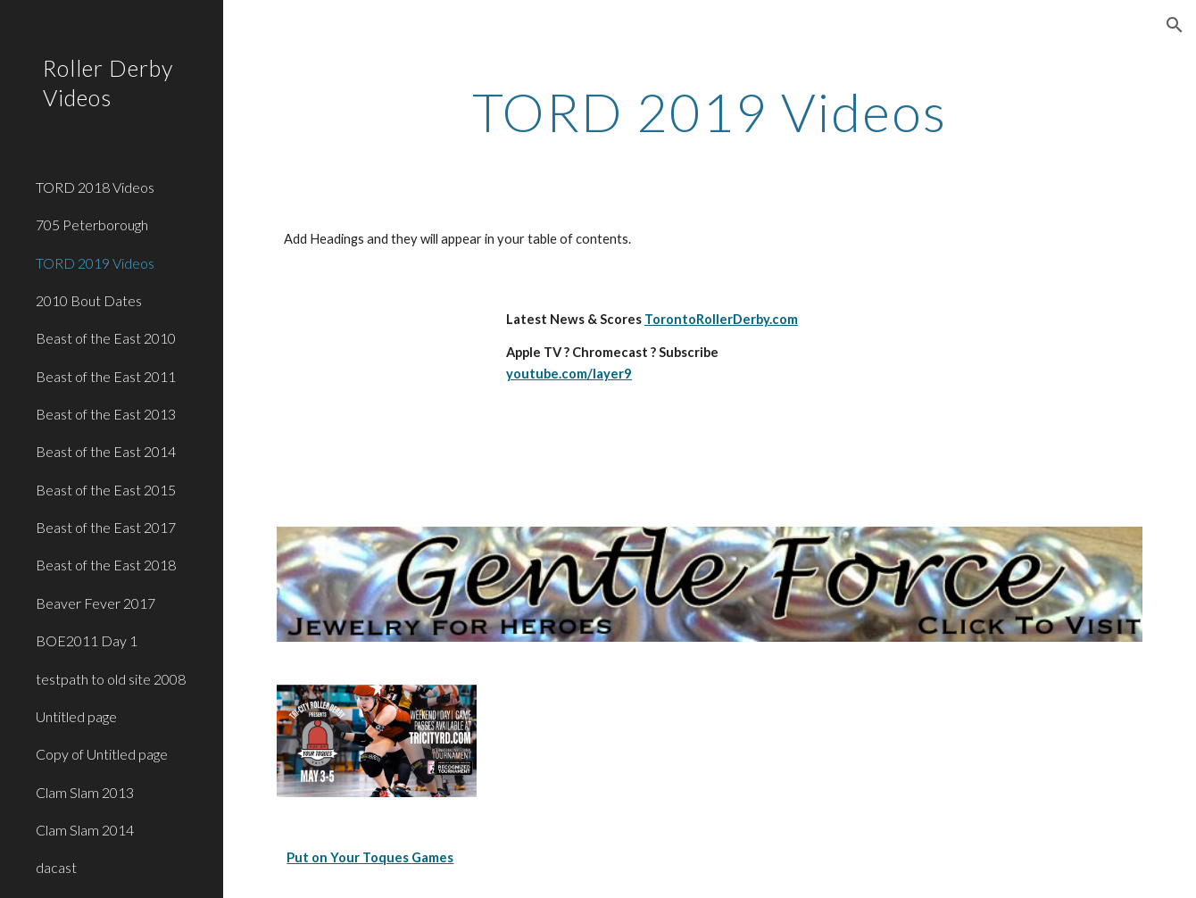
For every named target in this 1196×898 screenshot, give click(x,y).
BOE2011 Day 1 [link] (86, 640)
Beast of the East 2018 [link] (106, 564)
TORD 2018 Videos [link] (95, 187)
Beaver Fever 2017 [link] (95, 603)
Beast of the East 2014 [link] (106, 451)
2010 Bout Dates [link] (89, 300)
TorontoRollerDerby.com (721, 319)
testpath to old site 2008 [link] (111, 678)
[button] (1174, 25)
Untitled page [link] (76, 716)
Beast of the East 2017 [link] (106, 527)
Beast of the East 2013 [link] (106, 413)
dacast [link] (56, 867)
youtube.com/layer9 (569, 373)
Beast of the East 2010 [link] (106, 337)
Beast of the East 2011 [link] (106, 376)
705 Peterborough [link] (92, 224)
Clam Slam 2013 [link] (85, 792)
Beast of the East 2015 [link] (106, 489)
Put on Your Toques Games (370, 857)
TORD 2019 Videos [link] (95, 262)
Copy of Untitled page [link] (102, 753)
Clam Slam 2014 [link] (85, 829)
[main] (709, 111)
